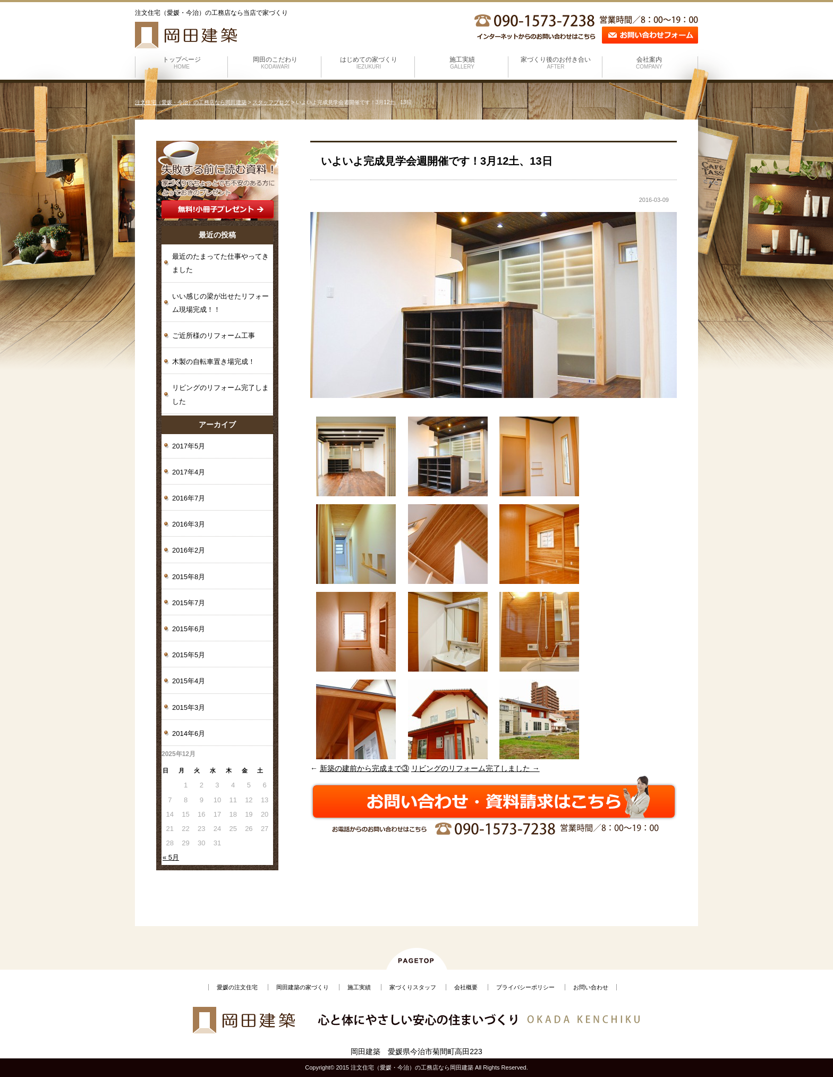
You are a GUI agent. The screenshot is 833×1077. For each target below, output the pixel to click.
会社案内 (649, 63)
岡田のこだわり (275, 63)
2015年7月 (188, 603)
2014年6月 (188, 733)
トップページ (182, 63)
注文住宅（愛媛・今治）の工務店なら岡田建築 (190, 102)
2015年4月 (188, 681)
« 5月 (171, 857)
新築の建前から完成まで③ (364, 768)
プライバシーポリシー (525, 987)
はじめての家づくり (368, 63)
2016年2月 (188, 550)
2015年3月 (188, 707)
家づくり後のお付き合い (556, 63)
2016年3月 (188, 524)
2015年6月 (188, 629)
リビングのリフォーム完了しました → (475, 768)
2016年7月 (188, 498)
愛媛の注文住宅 (237, 987)
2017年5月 (188, 446)
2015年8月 (188, 577)
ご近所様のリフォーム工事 (213, 336)
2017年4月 (188, 472)
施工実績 (462, 63)
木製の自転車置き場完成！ (213, 362)
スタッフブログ (271, 102)
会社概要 (466, 987)
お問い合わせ (590, 987)
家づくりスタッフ (412, 987)
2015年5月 (188, 655)
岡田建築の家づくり (302, 987)
